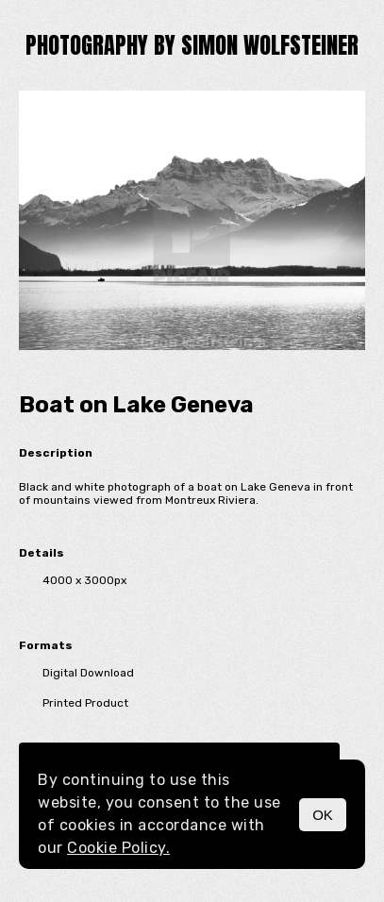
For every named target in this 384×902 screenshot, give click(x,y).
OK (322, 815)
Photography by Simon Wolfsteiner (192, 45)
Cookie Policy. (118, 848)
